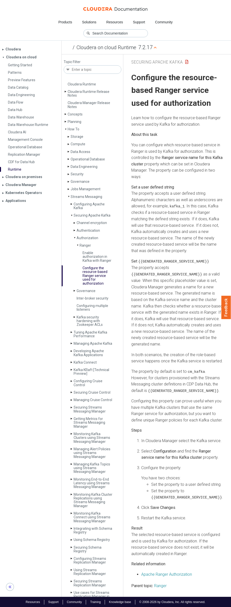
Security (77, 174)
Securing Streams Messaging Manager (90, 409)
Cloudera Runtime (82, 84)
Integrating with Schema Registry (93, 530)
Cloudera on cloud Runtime (106, 47)
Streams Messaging (86, 197)
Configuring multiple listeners (92, 307)
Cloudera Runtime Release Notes (88, 93)
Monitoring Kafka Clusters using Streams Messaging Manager (92, 438)
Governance (80, 182)
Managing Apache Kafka (93, 343)
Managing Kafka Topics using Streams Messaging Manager (92, 468)
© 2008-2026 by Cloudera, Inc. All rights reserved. (172, 601)
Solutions (89, 22)
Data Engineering (84, 167)
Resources (114, 22)
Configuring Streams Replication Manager (90, 560)
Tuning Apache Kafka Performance (90, 334)
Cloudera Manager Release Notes (89, 105)
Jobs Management (85, 189)
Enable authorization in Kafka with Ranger (97, 257)
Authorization (87, 238)
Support (139, 22)
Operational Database (88, 159)
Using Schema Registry (92, 540)
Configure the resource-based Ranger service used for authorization (95, 275)
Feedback (226, 307)
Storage (77, 137)
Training (95, 601)
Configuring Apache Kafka (89, 206)
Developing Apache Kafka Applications (89, 353)
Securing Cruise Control (92, 392)
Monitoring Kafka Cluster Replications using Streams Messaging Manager (93, 500)
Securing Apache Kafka (92, 215)
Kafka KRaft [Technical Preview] (91, 372)
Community (164, 22)
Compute (78, 144)
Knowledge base (120, 601)
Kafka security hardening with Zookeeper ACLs (90, 321)
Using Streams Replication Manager (90, 572)
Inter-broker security (92, 298)
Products (65, 22)
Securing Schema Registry (87, 549)
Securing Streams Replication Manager (90, 583)
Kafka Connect (85, 362)
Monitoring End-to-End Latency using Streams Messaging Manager (92, 483)
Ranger (85, 245)
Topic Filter (72, 62)
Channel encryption (92, 223)
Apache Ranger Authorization (166, 573)
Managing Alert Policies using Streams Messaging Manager (92, 453)
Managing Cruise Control (93, 400)
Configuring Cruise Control (88, 383)
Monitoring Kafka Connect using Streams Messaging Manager (92, 517)
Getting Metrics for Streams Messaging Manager (89, 422)
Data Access (80, 152)
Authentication (88, 230)
